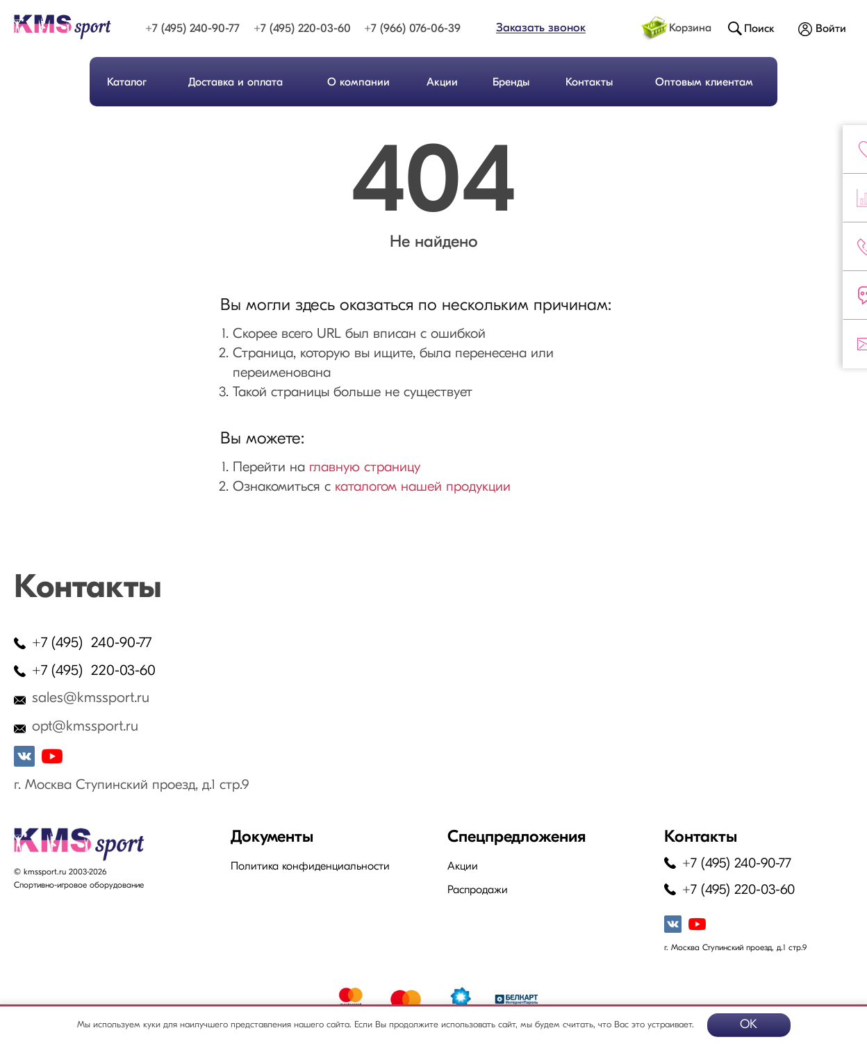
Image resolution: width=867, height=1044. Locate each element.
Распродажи (477, 890)
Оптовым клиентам (704, 82)
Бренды (511, 82)
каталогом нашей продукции (423, 487)
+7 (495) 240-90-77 (192, 29)
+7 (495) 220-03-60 (302, 29)
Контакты (589, 82)
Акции (442, 82)
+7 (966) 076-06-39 (412, 29)
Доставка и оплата (235, 82)
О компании (358, 82)
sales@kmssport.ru (90, 698)
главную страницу (364, 468)
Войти (831, 29)
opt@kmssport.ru (85, 726)
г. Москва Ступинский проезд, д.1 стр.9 (131, 785)
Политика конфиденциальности (310, 866)
